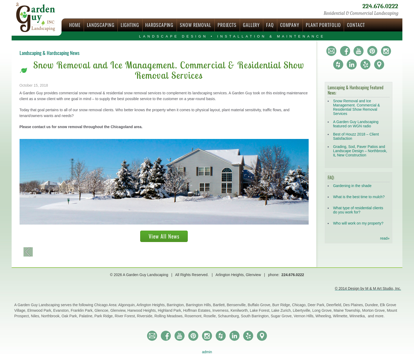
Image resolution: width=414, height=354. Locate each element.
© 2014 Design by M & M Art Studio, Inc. (368, 288)
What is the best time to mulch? (358, 197)
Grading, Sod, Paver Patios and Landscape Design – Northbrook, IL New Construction (360, 151)
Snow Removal (195, 25)
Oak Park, (70, 316)
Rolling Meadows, (169, 316)
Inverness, (221, 310)
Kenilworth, (240, 310)
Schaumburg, (229, 316)
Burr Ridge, (282, 305)
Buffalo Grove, (260, 305)
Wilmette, (341, 316)
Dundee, (372, 305)
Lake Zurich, (282, 310)
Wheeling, (324, 316)
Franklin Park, (83, 310)
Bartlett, (220, 305)
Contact (356, 25)
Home (75, 25)
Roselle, (211, 316)
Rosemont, (194, 316)
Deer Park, (317, 305)
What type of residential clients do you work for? (358, 210)
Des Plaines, (354, 305)
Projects (227, 25)
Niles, (36, 316)
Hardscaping (159, 25)
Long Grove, (323, 310)
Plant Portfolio (323, 25)
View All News (164, 236)
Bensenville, (237, 305)
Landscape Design (232, 36)
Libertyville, (302, 310)
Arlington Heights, (152, 305)
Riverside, (145, 316)
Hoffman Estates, (197, 310)
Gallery (251, 25)
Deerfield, (334, 305)
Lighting (130, 25)
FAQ (270, 25)
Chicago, (300, 305)
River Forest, (126, 316)
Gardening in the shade (352, 186)
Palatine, (86, 316)
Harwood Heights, (143, 310)
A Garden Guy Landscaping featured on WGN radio (355, 124)
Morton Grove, (374, 310)
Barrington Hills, (199, 305)
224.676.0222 (380, 6)
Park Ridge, (105, 316)
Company (289, 25)
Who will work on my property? (358, 223)
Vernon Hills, (304, 316)
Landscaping (101, 25)
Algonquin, (127, 305)
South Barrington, (256, 316)
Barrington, (176, 305)
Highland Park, (170, 310)
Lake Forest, (260, 310)
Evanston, (62, 310)
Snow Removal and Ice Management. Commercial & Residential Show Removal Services (356, 107)
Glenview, (119, 310)
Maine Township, (348, 310)
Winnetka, (358, 316)
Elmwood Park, (40, 310)
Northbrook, (51, 316)
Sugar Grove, (282, 316)
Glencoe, (102, 310)
